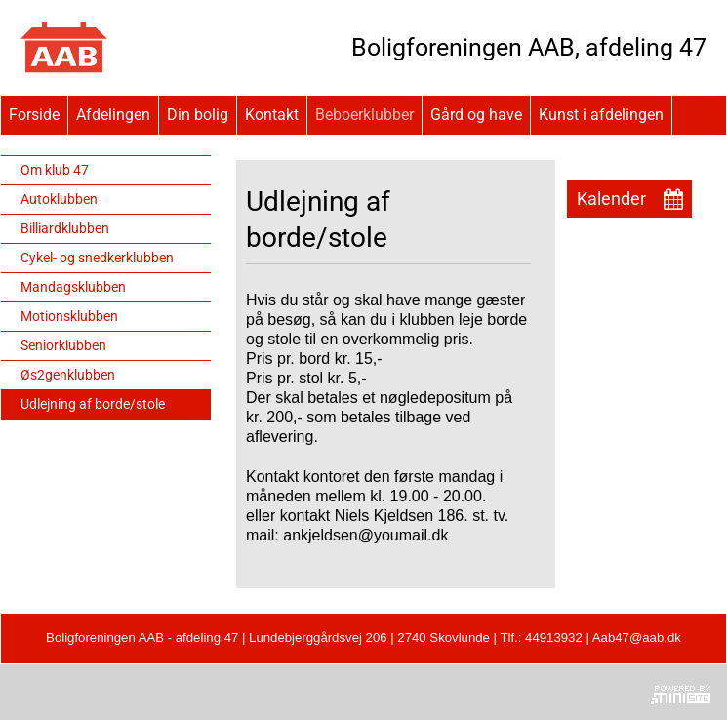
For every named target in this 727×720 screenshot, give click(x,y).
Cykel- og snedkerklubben (97, 257)
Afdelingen (113, 114)
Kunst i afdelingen (601, 114)
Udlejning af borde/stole (92, 404)
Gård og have (476, 114)
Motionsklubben (69, 316)
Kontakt (271, 114)
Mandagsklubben (73, 287)
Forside (34, 114)
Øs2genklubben (67, 374)
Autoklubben (59, 199)
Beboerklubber (364, 114)
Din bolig (197, 114)
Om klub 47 (54, 170)
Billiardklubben (64, 228)
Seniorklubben (63, 345)
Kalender (611, 198)
